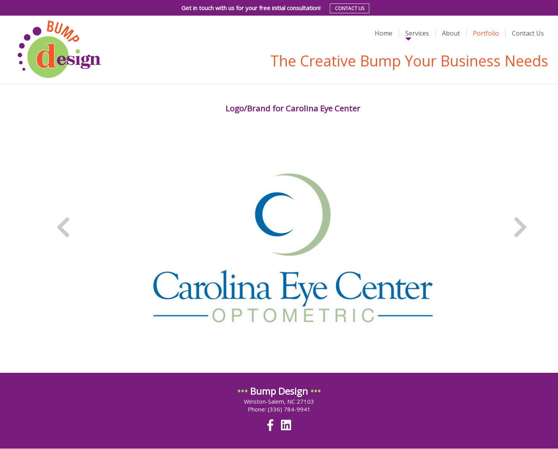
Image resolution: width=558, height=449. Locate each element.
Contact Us (349, 8)
